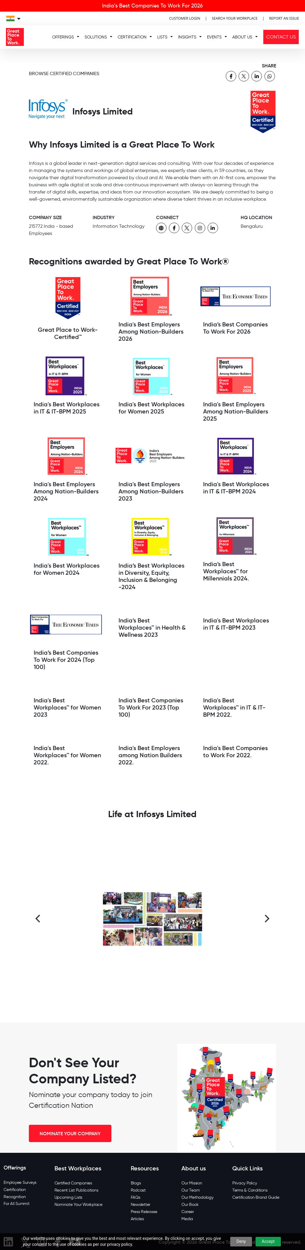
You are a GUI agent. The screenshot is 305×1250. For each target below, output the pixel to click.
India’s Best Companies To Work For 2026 (152, 5)
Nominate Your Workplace (78, 1204)
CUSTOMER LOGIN (184, 18)
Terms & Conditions (249, 1190)
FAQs (135, 1197)
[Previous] (38, 918)
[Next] (266, 918)
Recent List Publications (76, 1190)
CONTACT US (281, 37)
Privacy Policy (244, 1183)
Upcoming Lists (69, 1197)
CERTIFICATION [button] (132, 37)
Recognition (15, 1196)
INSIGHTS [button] (187, 37)
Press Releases (144, 1211)
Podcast (138, 1190)
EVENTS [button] (214, 37)
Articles (137, 1218)
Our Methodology (197, 1197)
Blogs (136, 1183)
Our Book (189, 1204)
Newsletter (140, 1204)
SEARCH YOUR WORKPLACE (235, 18)
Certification (15, 1189)
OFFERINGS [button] (63, 37)
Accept (268, 1241)
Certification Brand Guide (255, 1197)
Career (187, 1211)
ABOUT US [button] (242, 37)
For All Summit (16, 1203)
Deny (241, 1241)
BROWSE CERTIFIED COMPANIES (64, 73)
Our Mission (191, 1183)
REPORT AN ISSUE (284, 18)
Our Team (190, 1190)
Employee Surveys (20, 1182)
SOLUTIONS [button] (96, 37)
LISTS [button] (162, 37)
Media (187, 1218)
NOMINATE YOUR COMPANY (70, 1133)
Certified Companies (73, 1183)
